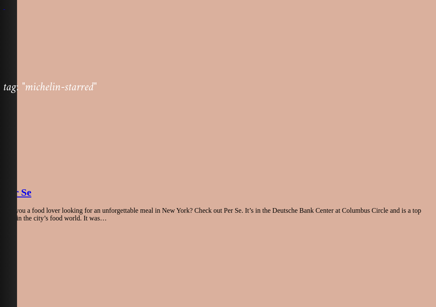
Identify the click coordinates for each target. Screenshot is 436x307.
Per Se (17, 192)
